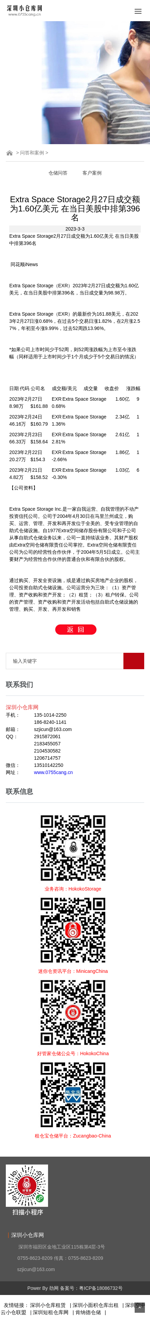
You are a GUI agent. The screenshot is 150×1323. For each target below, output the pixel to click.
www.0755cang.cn (53, 772)
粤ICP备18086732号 (101, 1288)
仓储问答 (58, 173)
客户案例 (92, 173)
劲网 (54, 1288)
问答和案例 (32, 152)
